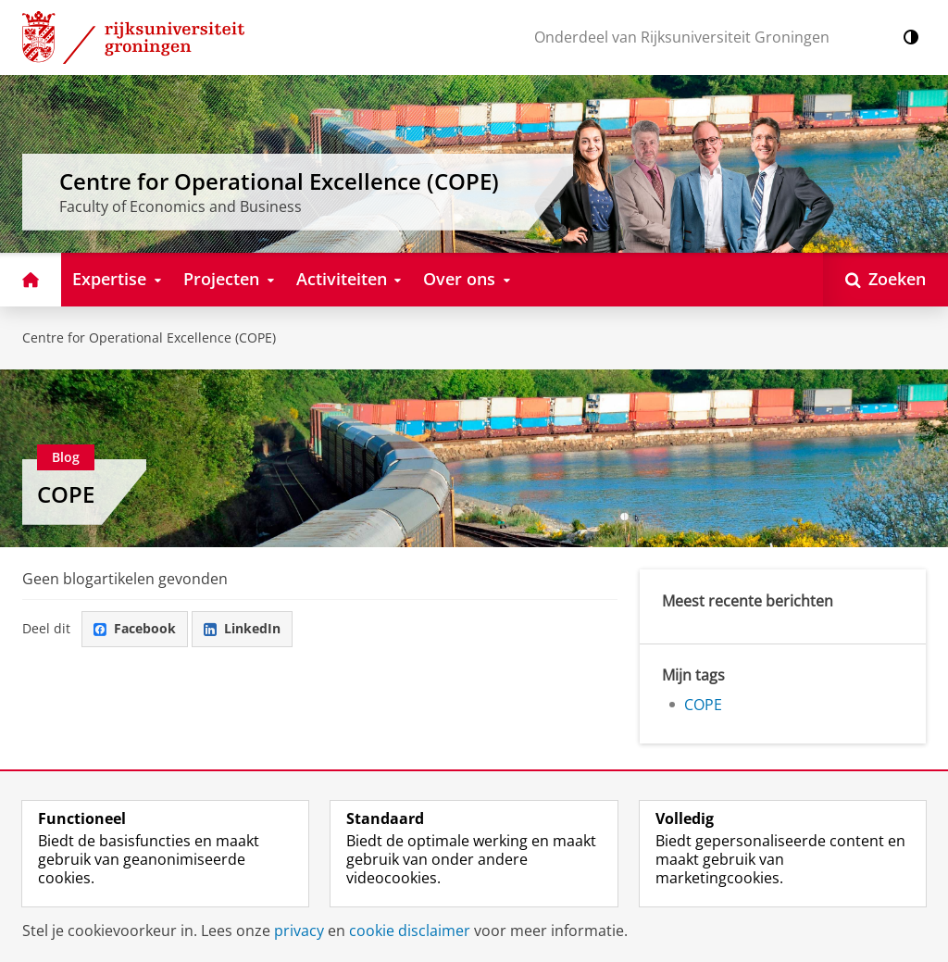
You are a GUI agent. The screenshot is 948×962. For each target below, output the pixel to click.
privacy (299, 930)
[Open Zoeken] (885, 279)
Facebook (135, 628)
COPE (65, 494)
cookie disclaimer (409, 930)
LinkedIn (242, 628)
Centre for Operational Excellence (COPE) (149, 337)
